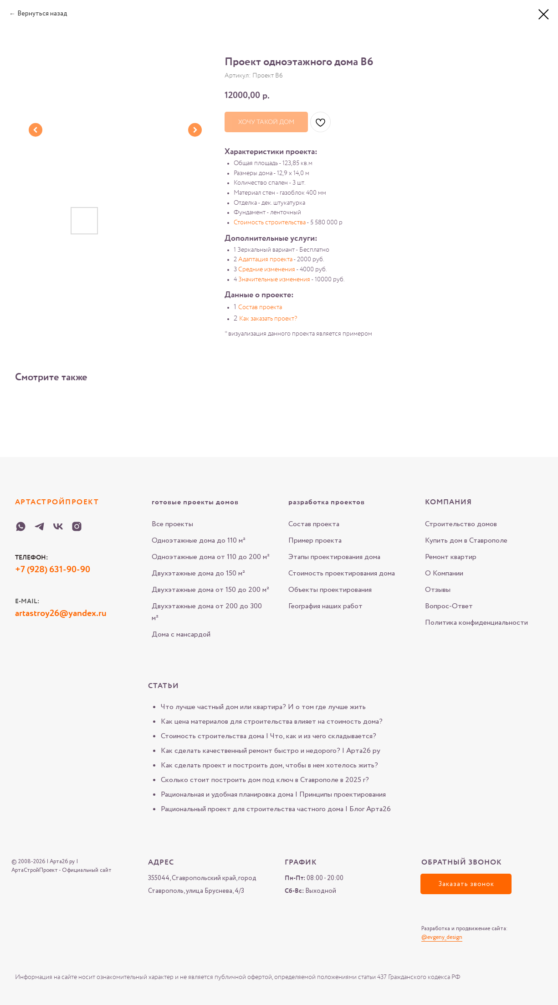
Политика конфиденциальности (476, 622)
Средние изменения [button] (266, 269)
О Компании (444, 573)
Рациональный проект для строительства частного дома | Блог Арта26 (276, 809)
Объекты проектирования (330, 590)
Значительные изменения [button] (274, 279)
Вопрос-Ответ (449, 606)
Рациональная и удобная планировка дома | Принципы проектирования (273, 794)
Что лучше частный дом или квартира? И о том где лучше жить (263, 707)
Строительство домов (461, 524)
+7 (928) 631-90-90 (52, 570)
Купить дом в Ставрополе (466, 540)
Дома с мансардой (181, 634)
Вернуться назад (42, 13)
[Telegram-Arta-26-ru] (39, 526)
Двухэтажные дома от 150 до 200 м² (210, 590)
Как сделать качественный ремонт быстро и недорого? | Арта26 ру (270, 751)
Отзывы (437, 590)
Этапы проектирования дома (334, 557)
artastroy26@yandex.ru (61, 613)
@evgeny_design (441, 937)
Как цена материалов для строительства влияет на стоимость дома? (272, 721)
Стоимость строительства (270, 222)
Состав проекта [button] (260, 307)
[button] (466, 884)
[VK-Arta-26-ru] (58, 526)
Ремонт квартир (450, 557)
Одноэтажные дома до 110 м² (199, 540)
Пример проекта (315, 540)
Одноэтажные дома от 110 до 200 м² (211, 557)
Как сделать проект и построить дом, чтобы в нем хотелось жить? (269, 765)
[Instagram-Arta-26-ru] (76, 526)
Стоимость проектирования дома (341, 573)
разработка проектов (326, 502)
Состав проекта (313, 524)
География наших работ (325, 606)
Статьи (163, 686)
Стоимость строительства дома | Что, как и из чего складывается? (268, 736)
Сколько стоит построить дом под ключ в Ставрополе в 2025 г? (265, 780)
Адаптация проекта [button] (265, 259)
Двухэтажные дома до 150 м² (198, 573)
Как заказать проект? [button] (268, 319)
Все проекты (172, 524)
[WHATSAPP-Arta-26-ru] (20, 526)
